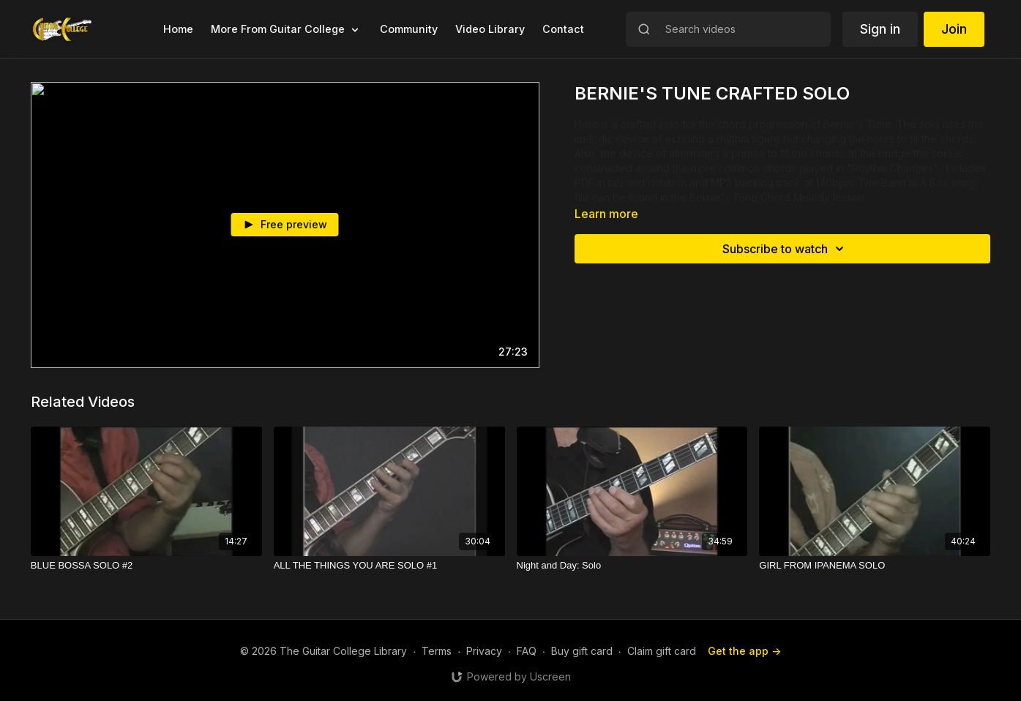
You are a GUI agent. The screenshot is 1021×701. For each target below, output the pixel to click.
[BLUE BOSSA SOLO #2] (146, 565)
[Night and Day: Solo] (632, 565)
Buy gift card (582, 651)
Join (954, 29)
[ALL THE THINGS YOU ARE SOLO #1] (389, 565)
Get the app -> (744, 651)
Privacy (484, 651)
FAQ (526, 651)
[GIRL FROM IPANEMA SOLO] (874, 565)
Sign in (880, 29)
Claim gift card (661, 651)
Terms (437, 651)
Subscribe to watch (785, 249)
